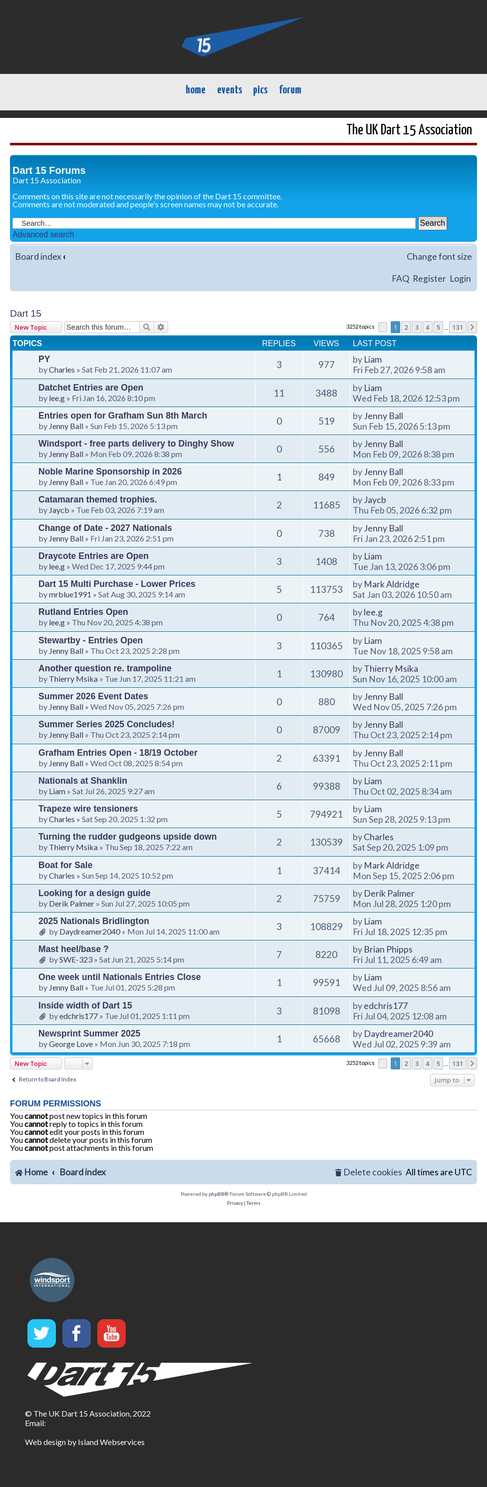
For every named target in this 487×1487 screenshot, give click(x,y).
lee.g (57, 398)
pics (260, 90)
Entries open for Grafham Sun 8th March (122, 416)
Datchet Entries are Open (90, 388)
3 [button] (417, 327)
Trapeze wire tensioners (88, 809)
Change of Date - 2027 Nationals (105, 528)
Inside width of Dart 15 (85, 1005)
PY (44, 359)
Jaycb (59, 509)
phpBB (217, 1194)
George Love (71, 1043)
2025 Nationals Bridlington (93, 921)
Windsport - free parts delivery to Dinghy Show (136, 444)
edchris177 (78, 1015)
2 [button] (406, 327)
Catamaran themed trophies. (97, 499)
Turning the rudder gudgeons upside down (127, 837)
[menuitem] (369, 1172)
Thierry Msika (73, 678)
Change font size (439, 256)
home (196, 90)
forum (290, 90)
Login (460, 278)
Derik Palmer (71, 903)
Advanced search (43, 234)
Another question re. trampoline (105, 668)
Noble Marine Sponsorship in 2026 (110, 472)
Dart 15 (25, 313)
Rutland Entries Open (83, 612)
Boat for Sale (65, 865)
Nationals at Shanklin (82, 781)
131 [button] (457, 327)
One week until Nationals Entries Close (119, 977)
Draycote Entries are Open (93, 556)
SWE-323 (75, 959)
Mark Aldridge (392, 584)
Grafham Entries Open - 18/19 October (118, 753)
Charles (62, 369)
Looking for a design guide (94, 893)
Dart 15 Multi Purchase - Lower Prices (117, 584)
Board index (38, 256)
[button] (382, 327)
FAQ (400, 278)
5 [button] (438, 327)
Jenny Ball (66, 426)
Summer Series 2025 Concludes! (106, 724)
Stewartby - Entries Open (90, 640)
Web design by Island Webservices (85, 1442)
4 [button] (427, 327)
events (229, 90)
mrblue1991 (70, 594)
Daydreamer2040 (89, 931)
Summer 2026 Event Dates (93, 696)
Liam (373, 359)
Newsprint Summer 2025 (89, 1033)
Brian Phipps (388, 949)
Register (429, 278)
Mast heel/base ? (73, 949)
